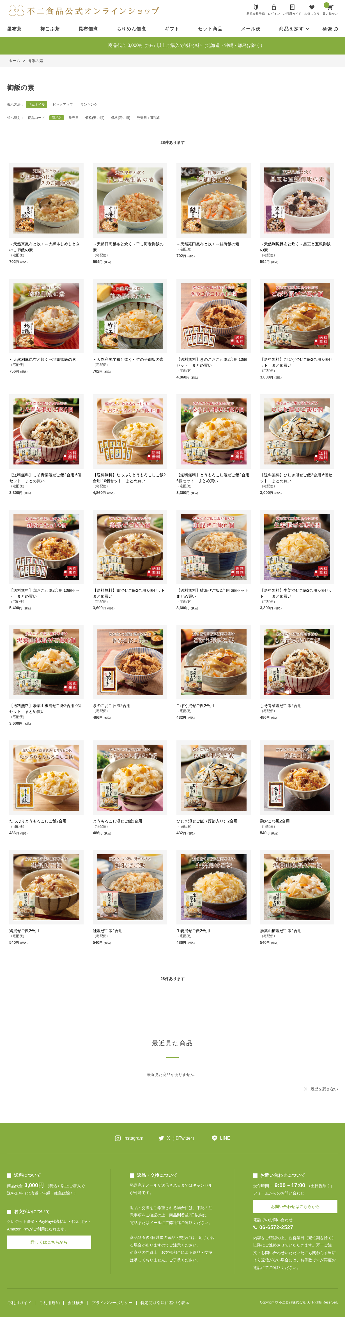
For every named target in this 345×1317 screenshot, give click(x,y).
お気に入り (312, 13)
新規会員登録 (256, 13)
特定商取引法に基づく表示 (165, 1303)
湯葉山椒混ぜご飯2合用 (281, 930)
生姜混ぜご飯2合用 (193, 930)
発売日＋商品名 (148, 118)
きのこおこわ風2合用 (111, 705)
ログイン (274, 13)
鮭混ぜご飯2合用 (108, 930)
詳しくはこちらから (49, 1242)
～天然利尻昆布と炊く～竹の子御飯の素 (128, 359)
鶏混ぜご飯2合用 (24, 930)
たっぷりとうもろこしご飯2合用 (37, 821)
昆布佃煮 (88, 28)
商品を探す (291, 28)
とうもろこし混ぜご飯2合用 (117, 821)
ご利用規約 (49, 1303)
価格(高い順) (120, 118)
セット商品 (210, 28)
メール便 (251, 28)
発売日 (73, 118)
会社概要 (76, 1303)
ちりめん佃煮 (131, 28)
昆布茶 (14, 28)
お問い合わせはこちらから (295, 1206)
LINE (225, 1138)
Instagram (133, 1138)
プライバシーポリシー (112, 1303)
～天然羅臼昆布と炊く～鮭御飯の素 (207, 244)
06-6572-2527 (276, 1227)
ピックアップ (63, 104)
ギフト (172, 28)
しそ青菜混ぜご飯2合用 (281, 705)
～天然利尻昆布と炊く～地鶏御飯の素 (42, 359)
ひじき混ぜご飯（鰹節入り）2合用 (207, 821)
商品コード (36, 118)
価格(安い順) (94, 118)
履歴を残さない (324, 1089)
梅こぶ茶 (50, 28)
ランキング (89, 104)
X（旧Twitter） (182, 1138)
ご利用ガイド (292, 13)
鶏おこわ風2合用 (275, 821)
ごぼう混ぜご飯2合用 (195, 705)
